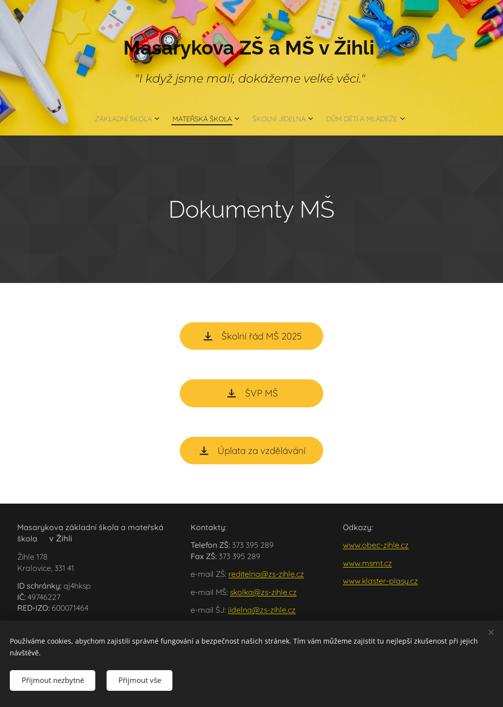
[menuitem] (109, 118)
